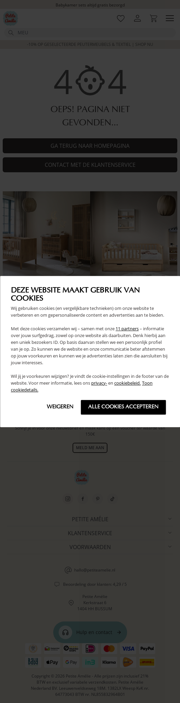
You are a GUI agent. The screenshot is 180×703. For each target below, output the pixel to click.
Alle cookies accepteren (123, 407)
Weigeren (60, 407)
